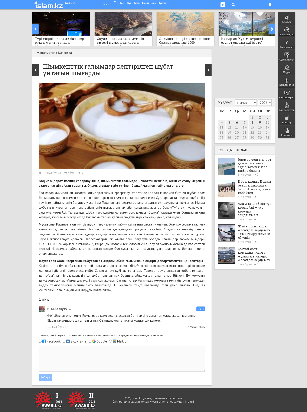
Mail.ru (122, 341)
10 (268, 122)
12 (229, 127)
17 (268, 127)
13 (237, 127)
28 (244, 137)
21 (244, 132)
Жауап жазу (196, 327)
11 (221, 127)
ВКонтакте (78, 341)
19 (229, 132)
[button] (200, 308)
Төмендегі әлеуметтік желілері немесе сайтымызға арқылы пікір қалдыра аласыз (101, 335)
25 (221, 137)
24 (268, 132)
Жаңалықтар (46, 53)
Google (102, 341)
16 (260, 127)
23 (260, 132)
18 (221, 132)
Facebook (54, 341)
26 (229, 137)
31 (268, 137)
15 (252, 127)
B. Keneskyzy (57, 309)
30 (260, 137)
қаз (67, 2)
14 (244, 127)
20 (237, 132)
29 (252, 137)
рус (73, 2)
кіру (117, 335)
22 (252, 132)
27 (237, 137)
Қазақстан (66, 53)
